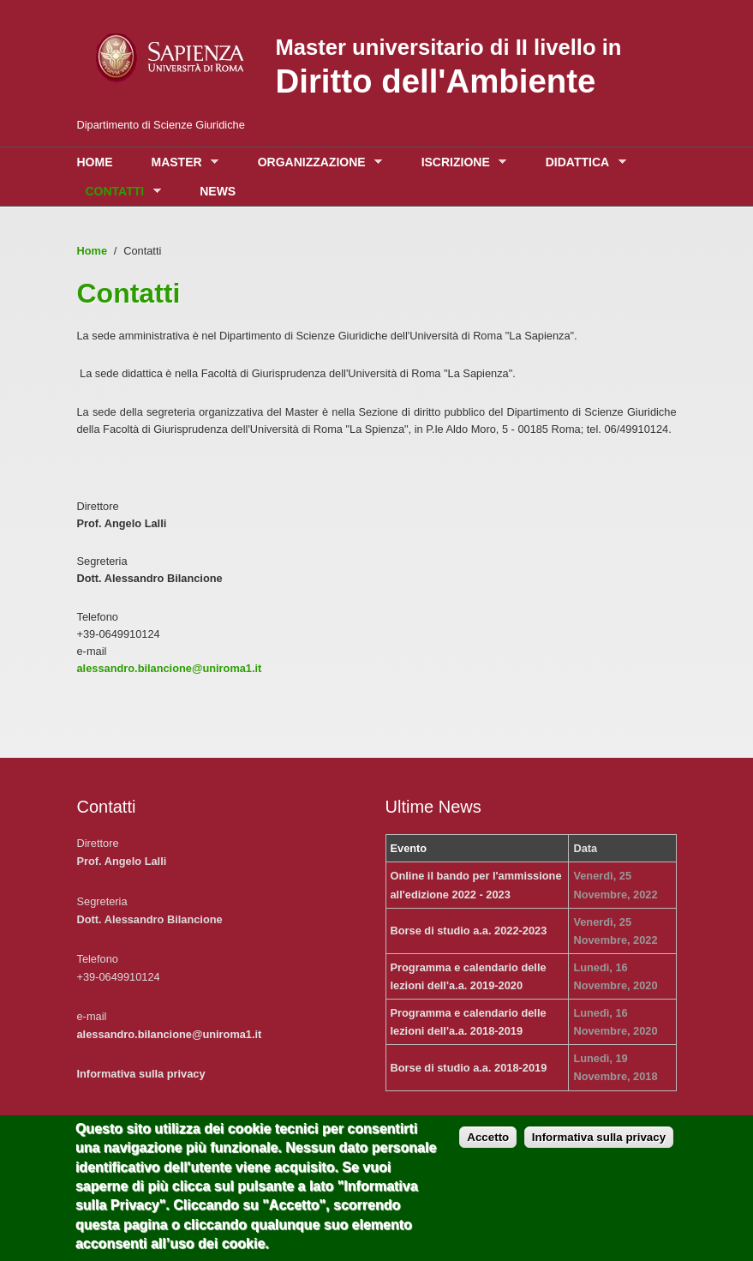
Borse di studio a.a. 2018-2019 (469, 1067)
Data (585, 848)
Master (181, 162)
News (218, 191)
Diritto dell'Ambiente (436, 81)
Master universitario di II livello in (449, 47)
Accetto (488, 1150)
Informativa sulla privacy (141, 1073)
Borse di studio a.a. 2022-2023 (469, 930)
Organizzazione (316, 162)
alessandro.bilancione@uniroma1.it (169, 668)
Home (95, 162)
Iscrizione (460, 162)
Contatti (119, 191)
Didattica (581, 162)
